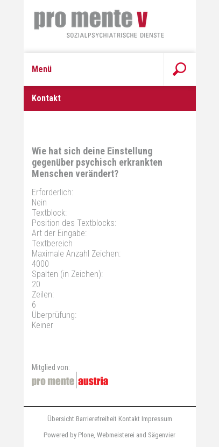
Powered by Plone (69, 435)
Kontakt (129, 419)
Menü (42, 69)
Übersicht (60, 419)
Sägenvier (161, 435)
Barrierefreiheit (96, 419)
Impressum (157, 419)
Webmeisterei (116, 435)
